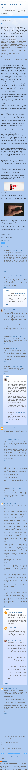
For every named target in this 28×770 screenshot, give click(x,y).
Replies (8, 290)
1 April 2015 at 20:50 (19, 612)
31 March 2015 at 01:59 (13, 309)
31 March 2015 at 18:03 (16, 428)
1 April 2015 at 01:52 (20, 412)
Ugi (5, 503)
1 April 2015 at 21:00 (15, 627)
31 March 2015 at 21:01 (13, 439)
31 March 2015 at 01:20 (16, 275)
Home (14, 753)
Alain (5, 688)
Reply (5, 271)
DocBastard (5, 761)
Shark (5, 309)
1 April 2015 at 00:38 (16, 379)
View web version (14, 756)
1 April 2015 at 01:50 (13, 465)
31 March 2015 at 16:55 (16, 366)
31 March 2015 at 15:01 (16, 348)
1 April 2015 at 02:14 (16, 488)
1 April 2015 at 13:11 (11, 503)
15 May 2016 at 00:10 (12, 688)
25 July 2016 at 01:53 (20, 293)
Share (2, 242)
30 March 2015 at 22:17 (16, 250)
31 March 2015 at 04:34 (16, 336)
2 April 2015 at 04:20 (16, 640)
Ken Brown (7, 428)
